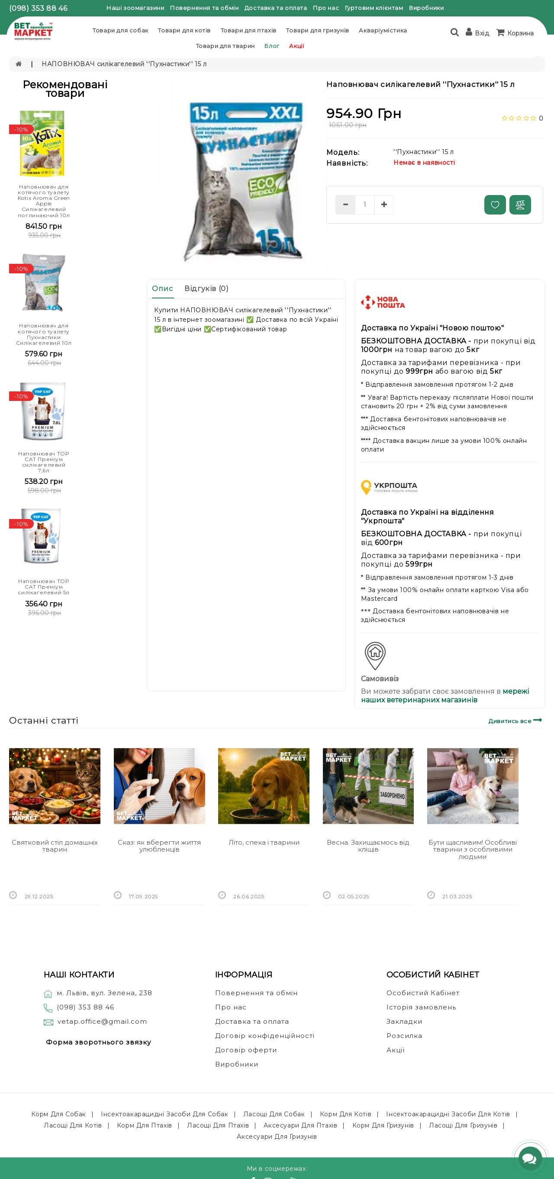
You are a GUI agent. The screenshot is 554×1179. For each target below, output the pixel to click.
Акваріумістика (383, 30)
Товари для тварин (225, 45)
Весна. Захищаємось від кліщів (368, 846)
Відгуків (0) (206, 289)
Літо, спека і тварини (264, 842)
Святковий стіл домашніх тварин (55, 846)
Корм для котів (345, 1114)
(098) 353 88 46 (38, 8)
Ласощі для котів (73, 1125)
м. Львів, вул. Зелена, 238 (98, 993)
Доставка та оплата (276, 7)
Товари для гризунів (317, 30)
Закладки (404, 1021)
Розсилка (404, 1036)
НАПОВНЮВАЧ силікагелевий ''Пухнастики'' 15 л (124, 64)
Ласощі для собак (274, 1114)
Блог (271, 45)
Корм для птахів (144, 1125)
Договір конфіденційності (265, 1036)
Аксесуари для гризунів (277, 1137)
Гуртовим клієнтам (374, 7)
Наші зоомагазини (135, 7)
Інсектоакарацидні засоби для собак (164, 1114)
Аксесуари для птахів (300, 1125)
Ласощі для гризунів (463, 1125)
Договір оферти (246, 1050)
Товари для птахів (249, 30)
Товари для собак (120, 30)
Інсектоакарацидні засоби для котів (448, 1114)
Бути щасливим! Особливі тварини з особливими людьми (472, 849)
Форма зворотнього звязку (98, 1042)
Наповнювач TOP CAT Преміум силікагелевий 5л (44, 587)
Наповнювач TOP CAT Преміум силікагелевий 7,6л (43, 462)
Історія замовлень (421, 1007)
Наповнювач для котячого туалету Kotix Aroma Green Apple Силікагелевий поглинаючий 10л (44, 200)
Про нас (326, 7)
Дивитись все (516, 719)
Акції (296, 45)
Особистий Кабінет (423, 993)
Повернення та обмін (204, 7)
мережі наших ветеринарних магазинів (445, 695)
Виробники (426, 7)
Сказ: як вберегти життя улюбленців (159, 846)
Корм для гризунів (383, 1125)
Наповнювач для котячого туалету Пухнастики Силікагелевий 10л (44, 334)
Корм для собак (58, 1114)
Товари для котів (184, 30)
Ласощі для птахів (218, 1125)
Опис (162, 289)
